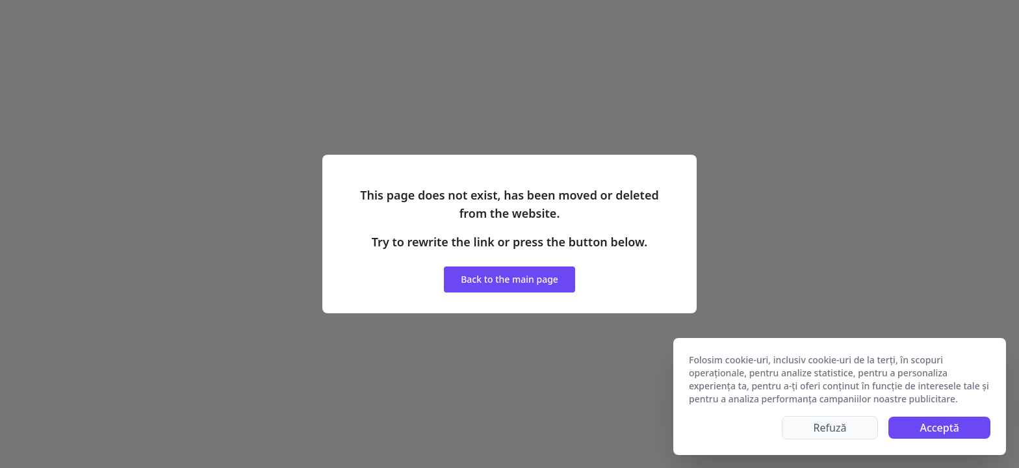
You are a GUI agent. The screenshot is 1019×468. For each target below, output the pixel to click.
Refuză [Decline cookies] (830, 428)
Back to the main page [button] (509, 279)
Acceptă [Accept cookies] (939, 428)
